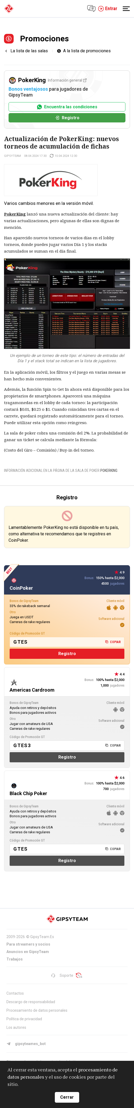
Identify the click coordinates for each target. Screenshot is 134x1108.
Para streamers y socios (28, 944)
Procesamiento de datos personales (36, 1010)
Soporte (62, 975)
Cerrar (67, 1097)
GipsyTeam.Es (42, 937)
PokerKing (108, 470)
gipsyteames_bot (26, 1044)
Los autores (16, 1027)
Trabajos (14, 959)
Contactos (15, 993)
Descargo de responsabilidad (30, 1002)
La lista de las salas (29, 50)
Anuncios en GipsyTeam (27, 952)
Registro (67, 117)
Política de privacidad (24, 1019)
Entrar (107, 8)
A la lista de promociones (87, 50)
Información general (67, 80)
